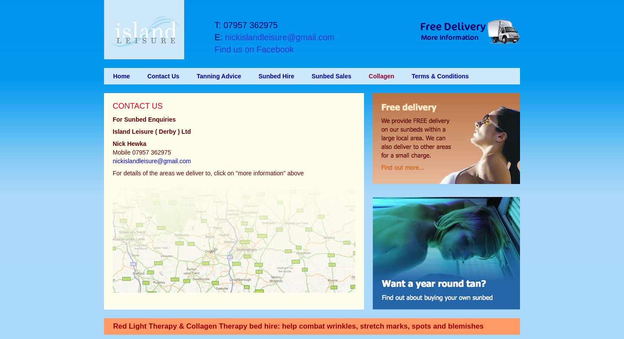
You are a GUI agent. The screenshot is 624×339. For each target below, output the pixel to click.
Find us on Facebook (254, 49)
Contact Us (163, 76)
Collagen (381, 76)
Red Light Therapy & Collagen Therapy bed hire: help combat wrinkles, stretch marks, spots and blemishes (298, 326)
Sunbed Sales (331, 76)
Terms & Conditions (440, 76)
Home (121, 76)
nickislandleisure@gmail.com (280, 37)
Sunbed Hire (276, 76)
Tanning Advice (219, 76)
